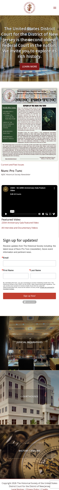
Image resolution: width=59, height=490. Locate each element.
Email (6, 258)
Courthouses (29, 396)
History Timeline (29, 450)
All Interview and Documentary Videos (20, 227)
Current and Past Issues (12, 164)
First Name (8, 270)
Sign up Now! (29, 296)
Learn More (29, 66)
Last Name (36, 270)
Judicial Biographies (29, 342)
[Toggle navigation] (55, 7)
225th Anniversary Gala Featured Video (20, 222)
